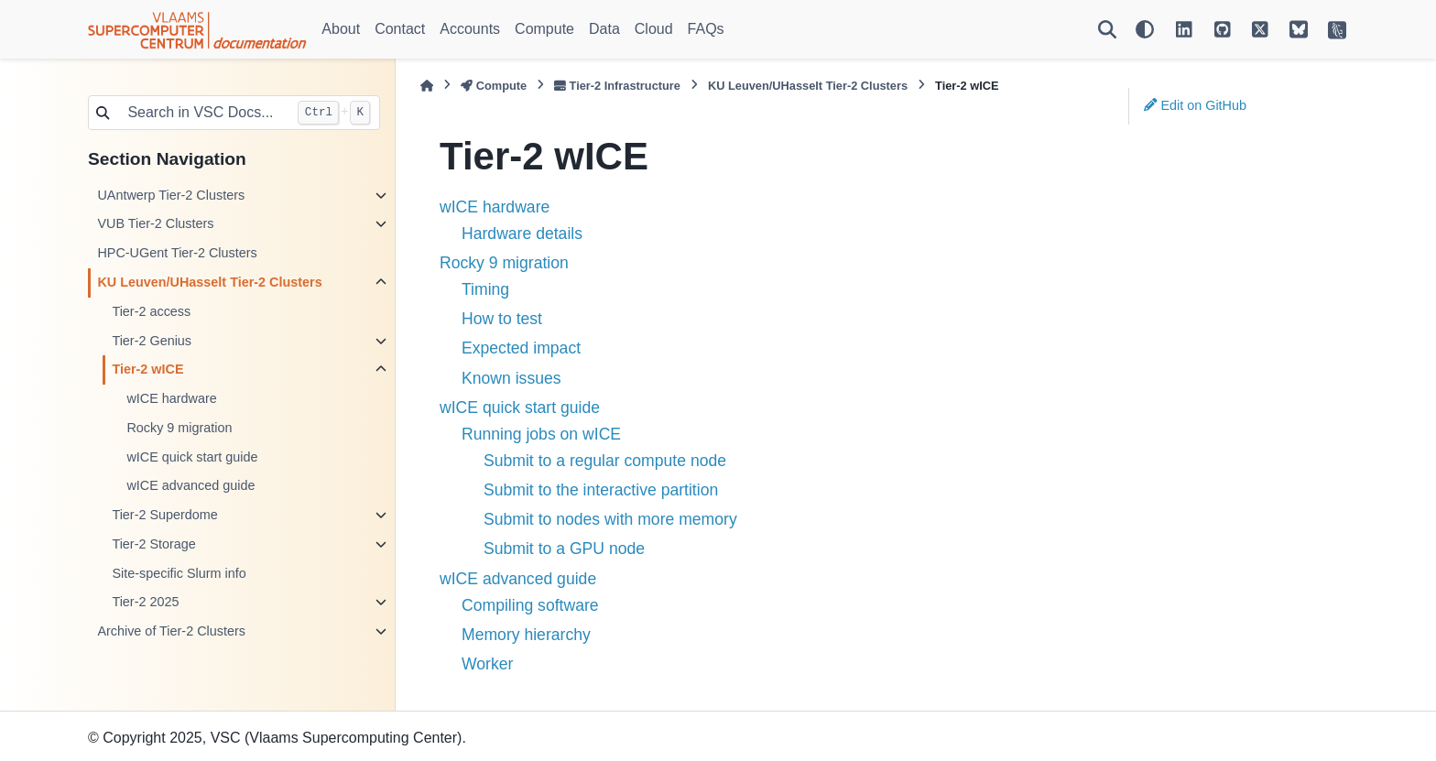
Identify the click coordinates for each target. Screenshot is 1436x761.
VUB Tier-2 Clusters (155, 223)
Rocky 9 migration (179, 427)
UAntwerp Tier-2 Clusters (171, 195)
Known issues (511, 378)
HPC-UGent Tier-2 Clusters (176, 252)
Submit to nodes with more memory (610, 519)
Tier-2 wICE (147, 369)
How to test (502, 319)
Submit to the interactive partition (601, 490)
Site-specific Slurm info (178, 573)
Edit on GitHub (1195, 105)
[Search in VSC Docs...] (202, 112)
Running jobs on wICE (541, 434)
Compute (544, 29)
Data (604, 29)
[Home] (426, 85)
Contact (400, 29)
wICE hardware (171, 398)
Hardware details (522, 233)
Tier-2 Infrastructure (617, 85)
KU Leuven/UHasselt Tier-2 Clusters (209, 282)
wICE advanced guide (190, 485)
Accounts (470, 29)
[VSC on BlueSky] (1299, 29)
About (340, 29)
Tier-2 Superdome (164, 514)
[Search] (1107, 29)
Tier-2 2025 (145, 601)
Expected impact (521, 348)
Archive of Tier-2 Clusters (171, 631)
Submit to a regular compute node (605, 460)
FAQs (706, 29)
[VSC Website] (1337, 29)
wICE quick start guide (191, 457)
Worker (487, 664)
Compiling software (530, 605)
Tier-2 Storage (153, 544)
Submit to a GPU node (564, 548)
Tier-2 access (151, 311)
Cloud (654, 29)
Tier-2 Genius (151, 340)
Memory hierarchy (526, 634)
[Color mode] (1145, 29)
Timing (485, 289)
